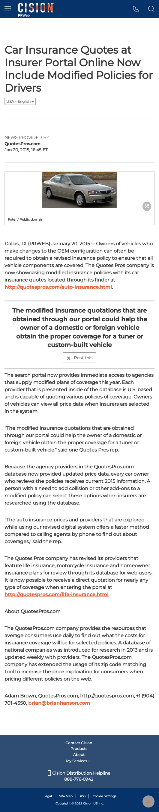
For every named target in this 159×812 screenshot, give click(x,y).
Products (78, 748)
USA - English (20, 101)
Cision (87, 803)
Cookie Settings (104, 796)
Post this (79, 357)
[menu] (7, 9)
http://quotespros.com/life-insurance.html (56, 594)
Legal (48, 796)
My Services (79, 761)
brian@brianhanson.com (59, 703)
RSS (83, 796)
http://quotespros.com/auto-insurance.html (58, 287)
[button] (136, 9)
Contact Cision (78, 743)
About (79, 754)
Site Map (66, 796)
